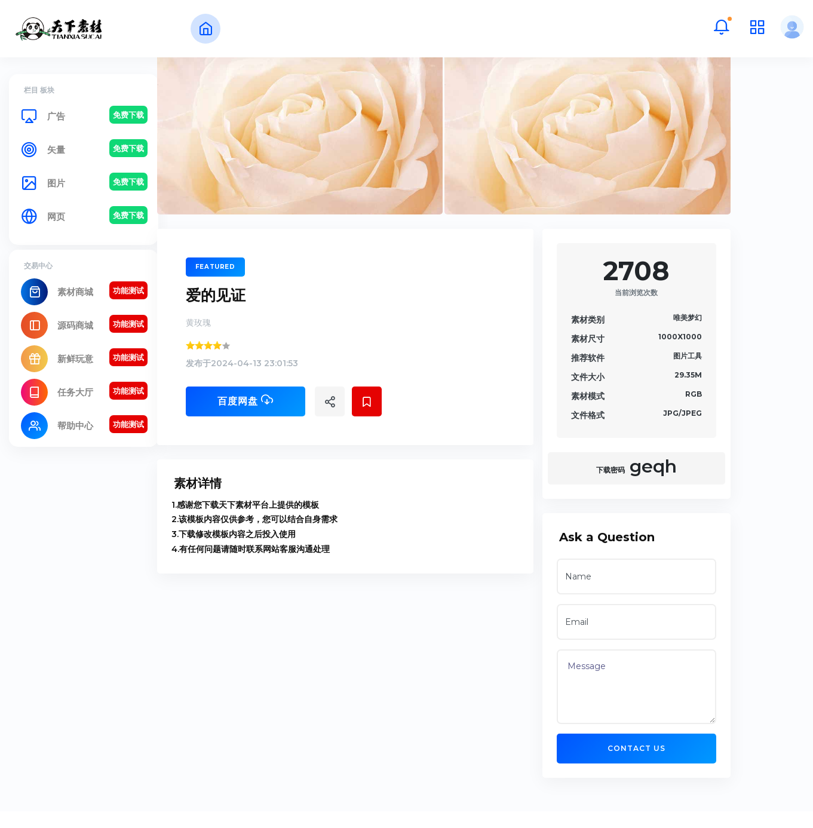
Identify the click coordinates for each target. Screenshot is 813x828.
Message (683, 716)
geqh (683, 496)
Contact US (683, 778)
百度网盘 (292, 430)
